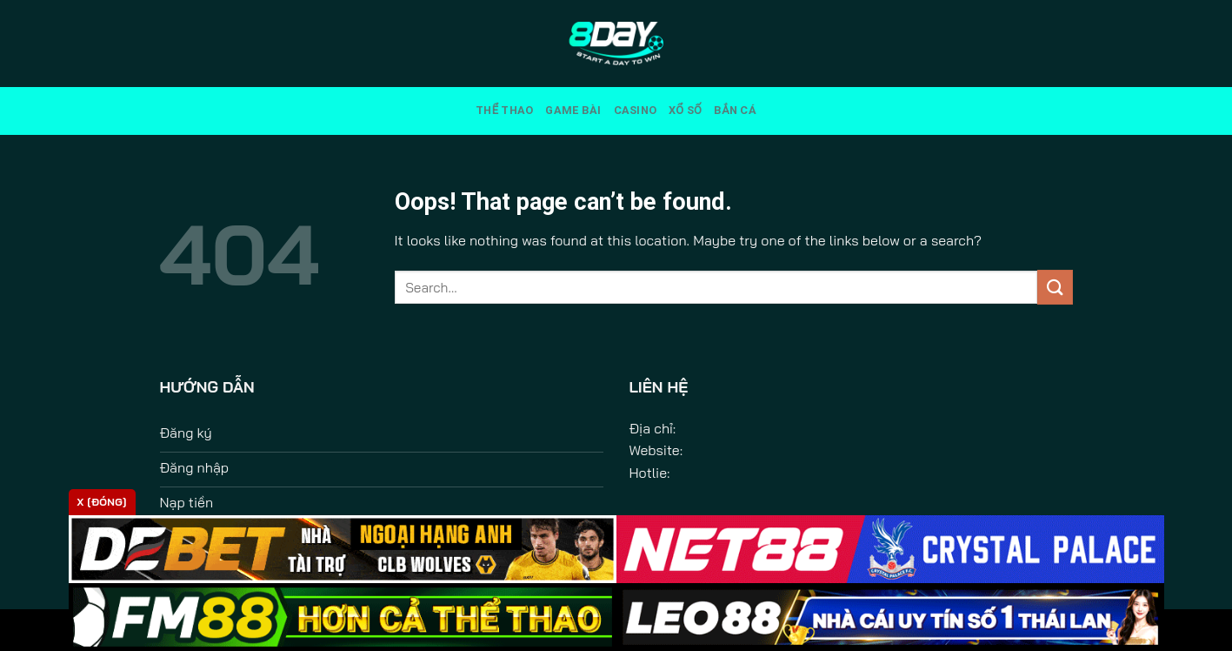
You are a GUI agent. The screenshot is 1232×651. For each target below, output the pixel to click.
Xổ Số (685, 110)
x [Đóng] (102, 501)
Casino (635, 110)
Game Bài (573, 110)
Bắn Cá (735, 110)
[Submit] (1054, 287)
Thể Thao (504, 110)
